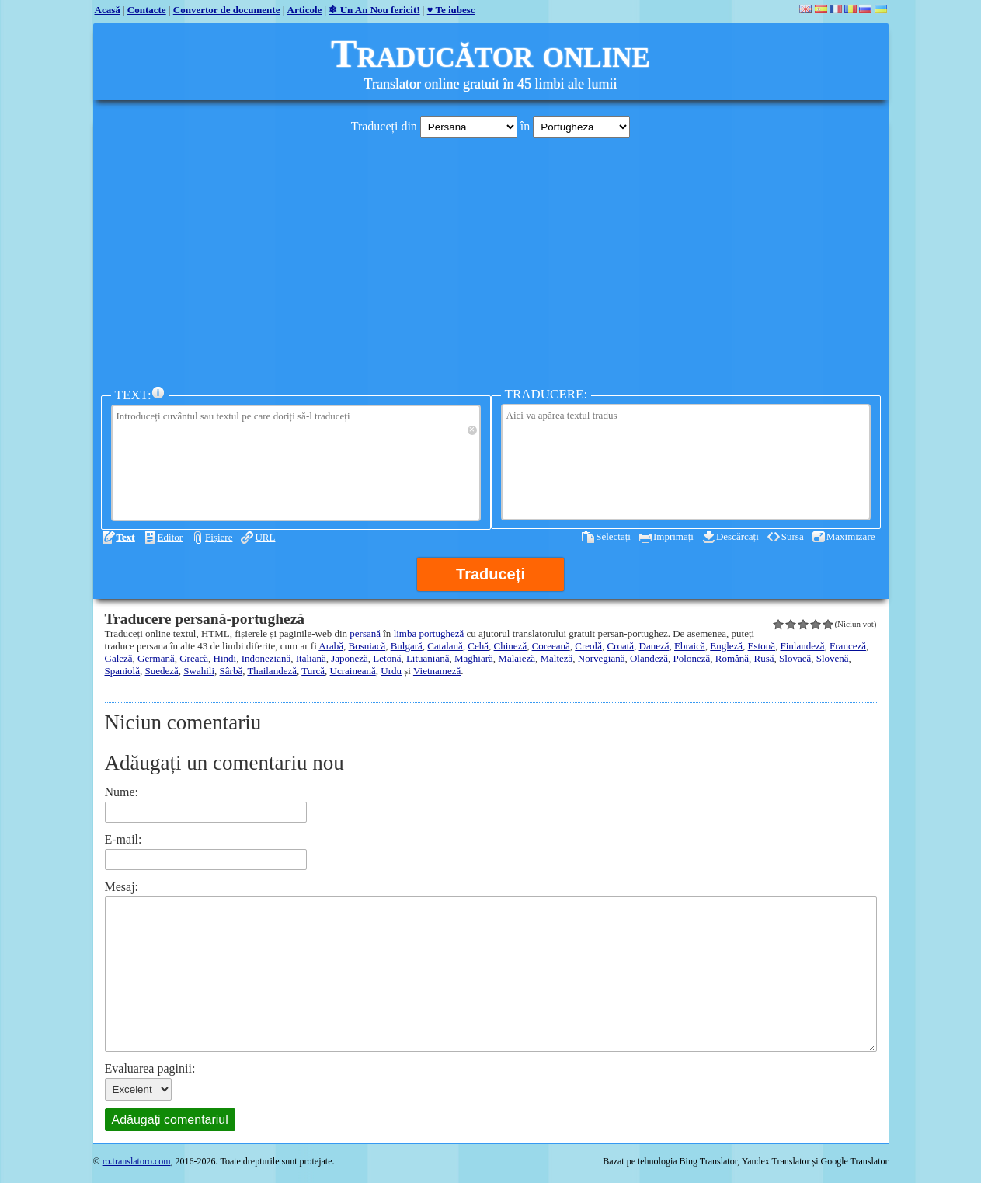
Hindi (225, 658)
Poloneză (692, 658)
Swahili (198, 671)
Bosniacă (367, 646)
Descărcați (737, 536)
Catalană (444, 646)
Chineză (510, 646)
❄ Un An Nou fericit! (374, 10)
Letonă (387, 658)
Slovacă (795, 658)
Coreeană (551, 646)
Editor (170, 537)
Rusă (764, 658)
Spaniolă (123, 671)
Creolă (588, 646)
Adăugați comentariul (170, 1119)
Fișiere (218, 537)
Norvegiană (601, 658)
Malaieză (516, 658)
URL (265, 537)
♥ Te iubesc (451, 10)
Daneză (654, 646)
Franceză (848, 646)
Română (732, 658)
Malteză (556, 658)
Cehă (478, 646)
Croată (620, 646)
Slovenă (832, 658)
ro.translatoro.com (137, 1161)
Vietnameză (437, 671)
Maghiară (473, 658)
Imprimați (673, 536)
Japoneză (349, 658)
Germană (156, 658)
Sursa (792, 536)
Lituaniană (428, 658)
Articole (304, 10)
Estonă (761, 646)
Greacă (193, 658)
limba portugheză (429, 633)
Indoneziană (266, 658)
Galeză (119, 658)
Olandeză (649, 658)
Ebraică (689, 646)
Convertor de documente (226, 10)
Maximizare (850, 536)
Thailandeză (272, 671)
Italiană (311, 658)
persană (365, 633)
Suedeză (162, 671)
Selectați (613, 536)
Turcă (313, 671)
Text (126, 537)
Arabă (330, 646)
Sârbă (231, 671)
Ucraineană (353, 671)
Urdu (391, 671)
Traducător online (490, 53)
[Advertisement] (491, 258)
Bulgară (407, 646)
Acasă (107, 10)
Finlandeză (803, 646)
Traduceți (490, 574)
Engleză (726, 646)
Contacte (146, 10)
